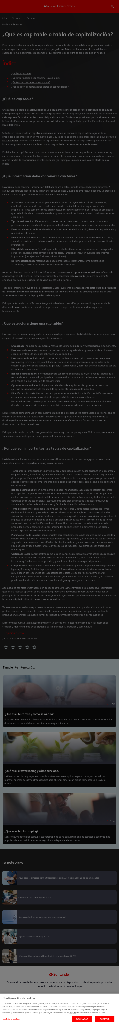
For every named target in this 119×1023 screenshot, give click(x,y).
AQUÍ (72, 1014)
